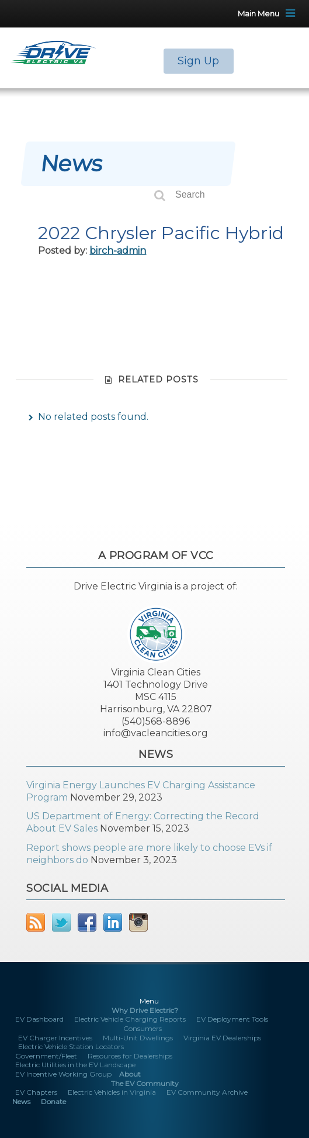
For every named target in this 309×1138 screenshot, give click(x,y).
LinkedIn (112, 922)
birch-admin (117, 250)
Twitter (61, 922)
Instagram (138, 922)
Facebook (87, 922)
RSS (35, 922)
